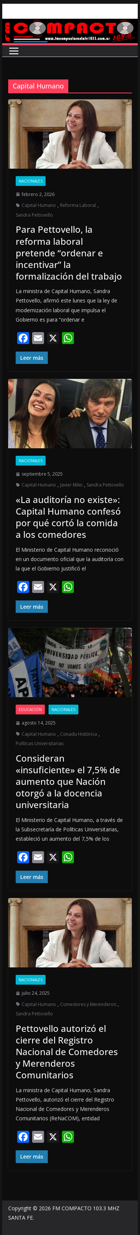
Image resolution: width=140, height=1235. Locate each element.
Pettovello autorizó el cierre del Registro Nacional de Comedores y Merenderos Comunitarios (67, 1051)
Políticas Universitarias (39, 743)
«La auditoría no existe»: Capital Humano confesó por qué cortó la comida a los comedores (68, 517)
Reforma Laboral (78, 205)
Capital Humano (39, 205)
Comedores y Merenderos (88, 1004)
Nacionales (31, 181)
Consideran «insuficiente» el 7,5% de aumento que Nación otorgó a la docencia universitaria (68, 781)
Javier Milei (71, 485)
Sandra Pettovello (34, 215)
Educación (30, 709)
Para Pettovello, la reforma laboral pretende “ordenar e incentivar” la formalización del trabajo (69, 252)
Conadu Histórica (78, 734)
